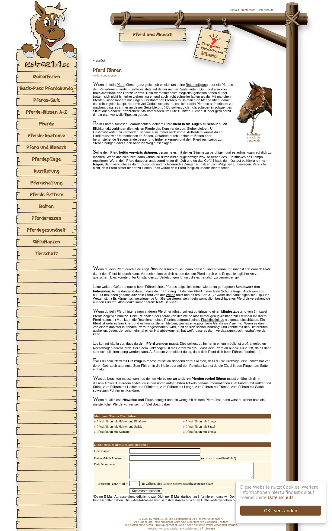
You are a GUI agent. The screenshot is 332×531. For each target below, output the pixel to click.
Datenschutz (280, 497)
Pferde (46, 123)
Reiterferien (46, 76)
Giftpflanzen (46, 241)
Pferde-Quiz (47, 100)
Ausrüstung (46, 171)
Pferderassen (46, 218)
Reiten (46, 206)
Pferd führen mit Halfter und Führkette (121, 421)
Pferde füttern (46, 194)
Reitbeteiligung (197, 84)
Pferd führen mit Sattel (200, 426)
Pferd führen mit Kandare (113, 431)
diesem (98, 383)
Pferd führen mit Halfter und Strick (119, 426)
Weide (170, 295)
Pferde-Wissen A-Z (46, 112)
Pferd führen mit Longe (201, 421)
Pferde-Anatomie (46, 135)
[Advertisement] (150, 219)
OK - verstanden (280, 510)
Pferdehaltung (46, 182)
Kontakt (234, 9)
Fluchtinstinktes (212, 319)
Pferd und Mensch (46, 147)
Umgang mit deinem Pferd (182, 291)
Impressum (248, 9)
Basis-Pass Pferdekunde (46, 88)
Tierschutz (46, 253)
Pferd (120, 84)
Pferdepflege (46, 159)
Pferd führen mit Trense (201, 431)
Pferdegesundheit (46, 229)
